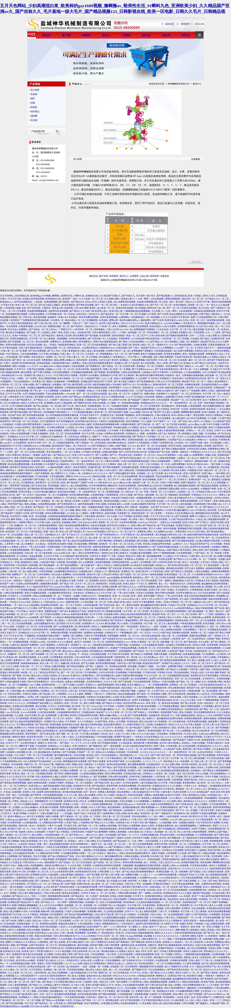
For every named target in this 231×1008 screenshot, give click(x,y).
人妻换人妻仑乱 (48, 868)
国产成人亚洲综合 (168, 433)
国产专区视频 (91, 335)
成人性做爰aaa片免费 (65, 580)
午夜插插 (198, 923)
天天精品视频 (41, 476)
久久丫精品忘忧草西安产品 (197, 544)
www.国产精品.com (155, 341)
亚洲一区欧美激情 (206, 403)
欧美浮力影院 (175, 446)
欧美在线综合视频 (67, 491)
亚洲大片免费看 (223, 810)
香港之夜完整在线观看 (137, 920)
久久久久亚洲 (90, 743)
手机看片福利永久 (215, 743)
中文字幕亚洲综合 (114, 758)
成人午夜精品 (163, 409)
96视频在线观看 (192, 384)
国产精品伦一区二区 (43, 507)
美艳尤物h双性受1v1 (66, 577)
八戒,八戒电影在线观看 (35, 519)
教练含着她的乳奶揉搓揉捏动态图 (150, 868)
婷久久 (185, 562)
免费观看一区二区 (78, 770)
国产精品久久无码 (87, 730)
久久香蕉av (65, 746)
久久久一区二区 (136, 501)
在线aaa (90, 390)
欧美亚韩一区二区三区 (17, 531)
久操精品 (46, 332)
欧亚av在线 (86, 960)
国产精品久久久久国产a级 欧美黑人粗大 (88, 311)
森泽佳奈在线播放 (175, 467)
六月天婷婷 (109, 706)
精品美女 (208, 703)
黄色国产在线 (193, 688)
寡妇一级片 (5, 954)
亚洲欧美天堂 (107, 415)
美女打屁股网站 (92, 1003)
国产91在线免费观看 (138, 715)
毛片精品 (138, 397)
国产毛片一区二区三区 (161, 305)
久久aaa (143, 537)
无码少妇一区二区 (134, 491)
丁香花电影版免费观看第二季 (187, 939)
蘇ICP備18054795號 (148, 280)
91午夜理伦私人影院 (160, 571)
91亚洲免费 (171, 853)
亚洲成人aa (168, 942)
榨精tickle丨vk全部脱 (207, 439)
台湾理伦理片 (63, 645)
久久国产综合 (158, 691)
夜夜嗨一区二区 (199, 632)
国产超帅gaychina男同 (42, 550)
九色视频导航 (96, 939)
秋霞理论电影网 (198, 409)
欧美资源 (68, 657)
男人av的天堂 (203, 694)
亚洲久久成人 (70, 332)
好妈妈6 (92, 936)
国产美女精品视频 (15, 1003)
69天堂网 (151, 314)
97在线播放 (117, 660)
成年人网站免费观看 (164, 357)
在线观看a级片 (138, 317)
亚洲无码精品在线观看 (114, 920)
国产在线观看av (212, 550)
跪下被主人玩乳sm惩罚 (106, 470)
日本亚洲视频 (97, 954)
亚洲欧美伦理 (218, 338)
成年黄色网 (141, 740)
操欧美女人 (217, 314)
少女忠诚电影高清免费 (153, 645)
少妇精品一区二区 (186, 491)
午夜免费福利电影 (41, 537)
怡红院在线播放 (193, 847)
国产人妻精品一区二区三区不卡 (15, 835)
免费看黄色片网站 (217, 449)
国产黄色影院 (207, 979)
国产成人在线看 (58, 942)
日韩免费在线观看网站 (176, 611)
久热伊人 (114, 458)
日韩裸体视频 (54, 519)
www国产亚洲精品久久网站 (101, 446)
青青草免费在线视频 (89, 317)
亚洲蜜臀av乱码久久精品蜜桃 (58, 403)
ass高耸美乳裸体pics (185, 608)
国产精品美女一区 (110, 314)
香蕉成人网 (57, 308)
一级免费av (87, 850)
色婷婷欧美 (148, 387)
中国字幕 (193, 669)
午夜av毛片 (137, 819)
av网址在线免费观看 (131, 372)
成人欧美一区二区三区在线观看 (152, 446)
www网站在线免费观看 (165, 874)
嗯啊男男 (153, 583)
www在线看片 (85, 430)
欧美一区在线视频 (38, 516)
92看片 (3, 298)
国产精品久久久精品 (112, 703)
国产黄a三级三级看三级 (120, 344)
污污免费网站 (208, 654)
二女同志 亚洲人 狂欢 (185, 997)
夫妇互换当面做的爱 (151, 635)
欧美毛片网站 (75, 991)
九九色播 (156, 311)
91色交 (123, 501)
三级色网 (184, 936)
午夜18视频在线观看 (10, 372)
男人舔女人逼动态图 (110, 718)
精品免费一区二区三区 (216, 375)
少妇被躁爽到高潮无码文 (66, 571)
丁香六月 (202, 629)
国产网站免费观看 (111, 467)
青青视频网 (113, 635)
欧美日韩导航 (83, 369)
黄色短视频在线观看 (98, 387)
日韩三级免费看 (157, 669)
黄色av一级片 (95, 767)
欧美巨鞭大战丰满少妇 (86, 421)
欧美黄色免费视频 (128, 786)
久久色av (125, 890)
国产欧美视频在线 (23, 302)
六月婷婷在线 (176, 372)
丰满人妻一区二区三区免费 (14, 351)
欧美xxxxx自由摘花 (190, 488)
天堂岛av (108, 565)
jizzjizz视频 (135, 412)
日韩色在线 (206, 957)
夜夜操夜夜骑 (107, 510)
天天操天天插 (7, 305)
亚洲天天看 (154, 590)
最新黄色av (138, 577)
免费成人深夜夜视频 (75, 681)
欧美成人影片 (93, 755)
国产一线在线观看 (129, 626)
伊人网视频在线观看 (112, 611)
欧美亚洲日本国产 (152, 663)
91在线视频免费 (125, 994)
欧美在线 (75, 663)
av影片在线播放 (190, 697)
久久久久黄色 (29, 709)
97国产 (163, 482)
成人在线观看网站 (79, 485)
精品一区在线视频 (213, 442)
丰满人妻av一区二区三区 (72, 354)
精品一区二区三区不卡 (137, 335)
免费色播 (226, 516)
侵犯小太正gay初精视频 (131, 936)
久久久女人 (78, 669)
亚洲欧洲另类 (94, 467)
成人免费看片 (193, 341)
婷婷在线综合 (74, 348)
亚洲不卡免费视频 (141, 700)
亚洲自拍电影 (118, 335)
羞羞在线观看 (154, 449)
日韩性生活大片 (89, 596)
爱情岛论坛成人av (116, 963)
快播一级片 (48, 531)
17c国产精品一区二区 (203, 553)
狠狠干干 (97, 436)
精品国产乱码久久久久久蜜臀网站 (157, 348)
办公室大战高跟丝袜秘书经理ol (137, 746)
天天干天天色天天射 (160, 516)
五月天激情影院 (104, 841)
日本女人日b (200, 789)
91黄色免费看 (63, 568)
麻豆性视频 (142, 540)
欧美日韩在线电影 (49, 926)
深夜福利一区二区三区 (99, 418)
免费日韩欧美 (97, 513)
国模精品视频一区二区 (59, 326)
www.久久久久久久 (174, 737)
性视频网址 (6, 381)
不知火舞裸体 (23, 599)
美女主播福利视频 (47, 378)
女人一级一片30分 (175, 436)
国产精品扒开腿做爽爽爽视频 (79, 914)
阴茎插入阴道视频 (220, 580)
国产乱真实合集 (39, 485)
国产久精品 (6, 439)
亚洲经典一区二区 (178, 844)
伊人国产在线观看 (180, 516)
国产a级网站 (77, 635)
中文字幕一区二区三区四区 (136, 611)
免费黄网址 (142, 697)
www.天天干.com (35, 366)
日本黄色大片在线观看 (173, 850)
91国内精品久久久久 (114, 988)
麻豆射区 (101, 516)
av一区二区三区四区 (187, 614)
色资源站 (103, 320)
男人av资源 (128, 510)
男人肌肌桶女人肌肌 (175, 341)
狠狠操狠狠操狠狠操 (74, 617)
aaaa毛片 (8, 442)
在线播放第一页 (68, 390)
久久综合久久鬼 (86, 608)
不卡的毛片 (153, 378)
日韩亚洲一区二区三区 (11, 384)
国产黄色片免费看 (202, 749)
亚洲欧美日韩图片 (162, 884)
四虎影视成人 (89, 675)
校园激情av (220, 614)
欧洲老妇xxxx (7, 302)
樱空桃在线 (114, 571)
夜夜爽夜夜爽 (216, 841)
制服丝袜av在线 (63, 764)
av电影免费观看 (199, 832)
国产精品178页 (67, 583)
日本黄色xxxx (86, 776)
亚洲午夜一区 (101, 412)
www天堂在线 (13, 712)
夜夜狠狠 (183, 871)
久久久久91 (40, 510)
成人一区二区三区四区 (71, 605)
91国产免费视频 (42, 473)
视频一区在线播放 (208, 433)
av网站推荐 (13, 397)
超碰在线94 (91, 975)
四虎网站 (142, 930)
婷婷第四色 (224, 577)
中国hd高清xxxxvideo (54, 602)
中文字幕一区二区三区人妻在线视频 (187, 329)
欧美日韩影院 (80, 467)
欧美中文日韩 (35, 442)
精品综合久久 (92, 326)
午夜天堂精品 (185, 550)
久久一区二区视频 (125, 709)
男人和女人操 (62, 531)
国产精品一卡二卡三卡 (71, 743)
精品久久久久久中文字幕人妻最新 (47, 599)
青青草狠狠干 (115, 387)
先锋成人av (160, 565)
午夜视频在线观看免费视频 (112, 779)
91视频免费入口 (201, 626)
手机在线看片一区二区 (158, 332)
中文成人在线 (190, 733)
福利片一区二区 (47, 577)
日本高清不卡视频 (19, 516)
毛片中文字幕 (88, 433)
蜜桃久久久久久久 (59, 740)
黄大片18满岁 (155, 528)
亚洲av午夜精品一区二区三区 (26, 335)
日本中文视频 (213, 424)
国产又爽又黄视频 (42, 372)
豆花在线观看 (78, 366)
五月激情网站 (91, 672)
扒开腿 (30, 776)
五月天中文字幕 (13, 393)
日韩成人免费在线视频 (115, 617)
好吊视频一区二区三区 (38, 871)
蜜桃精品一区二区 (184, 789)
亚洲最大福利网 (110, 586)
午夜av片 (160, 381)
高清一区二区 (95, 948)
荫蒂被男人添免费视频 (125, 540)
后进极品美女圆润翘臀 (141, 553)
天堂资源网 (198, 332)
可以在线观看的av (22, 381)
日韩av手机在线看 (10, 559)
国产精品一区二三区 (209, 709)
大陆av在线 (155, 914)
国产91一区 (213, 378)
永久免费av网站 (112, 298)
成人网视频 (207, 586)
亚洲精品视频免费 (193, 718)
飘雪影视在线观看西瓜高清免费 (73, 828)
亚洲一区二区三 (198, 320)
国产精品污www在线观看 (26, 617)
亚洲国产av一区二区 (81, 645)
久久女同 (164, 841)
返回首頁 (169, 24)
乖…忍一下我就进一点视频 (212, 559)
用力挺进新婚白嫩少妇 (156, 899)
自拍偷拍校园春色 (129, 1003)
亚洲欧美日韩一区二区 (110, 599)
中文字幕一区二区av (213, 393)
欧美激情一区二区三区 (34, 648)
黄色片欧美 (81, 406)
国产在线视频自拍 (167, 828)
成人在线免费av (148, 363)
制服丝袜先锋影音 (89, 599)
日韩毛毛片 (95, 556)
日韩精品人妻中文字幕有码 (155, 372)
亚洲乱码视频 (194, 583)
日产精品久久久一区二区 (217, 298)
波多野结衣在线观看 (59, 311)
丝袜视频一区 (187, 761)
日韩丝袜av (225, 675)
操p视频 (148, 936)
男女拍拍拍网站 (54, 452)
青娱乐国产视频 (128, 691)
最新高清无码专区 (55, 700)
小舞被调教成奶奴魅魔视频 (137, 311)
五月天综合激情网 (207, 593)
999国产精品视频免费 (194, 397)
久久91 (140, 733)
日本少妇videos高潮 (87, 522)
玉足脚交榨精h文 (90, 348)
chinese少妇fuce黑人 (131, 599)
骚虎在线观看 (133, 605)
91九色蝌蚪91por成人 (164, 531)
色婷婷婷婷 (120, 657)
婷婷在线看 (5, 773)
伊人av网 (218, 586)
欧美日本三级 (19, 871)
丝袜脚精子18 (163, 393)
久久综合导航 (151, 639)
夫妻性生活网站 (30, 694)
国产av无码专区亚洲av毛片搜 (133, 452)
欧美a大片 (107, 482)
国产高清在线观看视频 (212, 688)
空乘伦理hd (181, 531)
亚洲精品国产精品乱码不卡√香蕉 (97, 381)
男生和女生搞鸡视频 (56, 838)
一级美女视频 (175, 697)
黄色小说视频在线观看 (115, 939)
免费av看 (140, 556)
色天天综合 (204, 308)
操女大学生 (141, 951)
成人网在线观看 (82, 626)
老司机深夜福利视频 (117, 764)
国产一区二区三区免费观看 (203, 620)
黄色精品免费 (36, 718)
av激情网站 (124, 317)
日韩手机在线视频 (36, 369)
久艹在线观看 (193, 390)
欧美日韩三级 (116, 311)
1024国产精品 (101, 721)
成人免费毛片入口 (60, 473)
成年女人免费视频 (9, 856)
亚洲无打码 (96, 899)
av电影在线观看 (55, 467)
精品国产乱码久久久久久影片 (41, 449)
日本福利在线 (179, 721)
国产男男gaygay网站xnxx (64, 881)
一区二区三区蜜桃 (72, 452)
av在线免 (70, 427)
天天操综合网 (149, 672)
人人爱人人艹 (147, 874)
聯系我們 (185, 24)
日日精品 (64, 770)
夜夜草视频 (182, 406)
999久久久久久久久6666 (132, 323)
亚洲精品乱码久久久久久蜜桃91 (101, 464)
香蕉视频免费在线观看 (17, 314)
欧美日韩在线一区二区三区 (13, 449)
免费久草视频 (158, 853)
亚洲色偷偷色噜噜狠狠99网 (106, 424)
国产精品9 (47, 982)
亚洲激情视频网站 (165, 620)
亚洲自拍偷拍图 (136, 439)
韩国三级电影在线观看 (34, 838)
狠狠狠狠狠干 (111, 651)
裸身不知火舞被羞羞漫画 (105, 341)
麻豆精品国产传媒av (62, 446)
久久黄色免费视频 (77, 648)
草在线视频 (53, 485)
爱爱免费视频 (66, 807)
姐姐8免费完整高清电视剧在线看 (203, 534)
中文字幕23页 (134, 905)
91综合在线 (163, 329)
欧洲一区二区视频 (122, 369)
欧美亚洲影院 (68, 305)
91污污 (11, 718)
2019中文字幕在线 (47, 559)
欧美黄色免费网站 (173, 354)
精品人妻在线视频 (96, 351)
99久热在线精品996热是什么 (213, 684)
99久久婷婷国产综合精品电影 (217, 372)
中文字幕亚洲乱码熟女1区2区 (91, 577)
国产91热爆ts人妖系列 (74, 684)
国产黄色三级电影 (210, 972)
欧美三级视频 (209, 412)
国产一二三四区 (206, 614)
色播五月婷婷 (186, 923)
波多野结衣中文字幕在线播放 (204, 675)
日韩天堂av (122, 663)
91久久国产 (20, 755)
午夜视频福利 (126, 632)
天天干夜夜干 (205, 501)
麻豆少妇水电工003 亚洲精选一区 (155, 721)
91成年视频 (15, 691)
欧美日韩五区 (142, 571)
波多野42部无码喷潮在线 (24, 363)
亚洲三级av (47, 455)
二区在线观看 (11, 357)
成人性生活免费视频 (197, 418)
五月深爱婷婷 (20, 442)
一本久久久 (85, 804)
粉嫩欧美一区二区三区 (25, 525)
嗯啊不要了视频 (26, 746)
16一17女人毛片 (9, 430)
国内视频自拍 (96, 651)
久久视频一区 (114, 403)
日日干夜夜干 (159, 421)
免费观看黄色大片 (111, 923)
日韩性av (190, 430)
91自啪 (170, 651)
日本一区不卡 (46, 994)
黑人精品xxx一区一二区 (127, 629)
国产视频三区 (194, 853)
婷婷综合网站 (77, 568)
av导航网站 (61, 694)
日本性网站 (154, 712)
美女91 (32, 825)
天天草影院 (71, 721)
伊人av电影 (109, 795)
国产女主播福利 (127, 375)
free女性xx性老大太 (40, 779)
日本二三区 (144, 464)
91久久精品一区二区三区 (16, 969)
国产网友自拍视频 (85, 305)
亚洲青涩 (68, 801)
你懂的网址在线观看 (122, 449)
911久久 (151, 537)
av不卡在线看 (172, 501)
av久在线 (159, 387)
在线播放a (57, 384)
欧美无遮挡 (190, 850)
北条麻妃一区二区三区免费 (150, 473)
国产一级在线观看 (200, 476)
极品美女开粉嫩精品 (16, 332)
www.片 (129, 397)
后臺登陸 (164, 276)
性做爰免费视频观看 (37, 311)
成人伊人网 (207, 556)
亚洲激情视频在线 (186, 326)
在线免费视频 (138, 360)
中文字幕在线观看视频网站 (21, 758)
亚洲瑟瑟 (50, 648)
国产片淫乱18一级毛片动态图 (142, 488)
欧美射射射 (82, 360)
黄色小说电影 (121, 519)
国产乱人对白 (54, 351)
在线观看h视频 (26, 326)
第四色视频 (225, 767)
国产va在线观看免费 (63, 626)
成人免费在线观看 (148, 911)
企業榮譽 (134, 276)
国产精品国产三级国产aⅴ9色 (142, 400)
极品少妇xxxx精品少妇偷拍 (57, 366)
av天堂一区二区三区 (65, 369)
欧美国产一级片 (70, 298)
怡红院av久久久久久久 (163, 608)
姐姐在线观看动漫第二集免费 (179, 387)
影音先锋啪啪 (133, 421)
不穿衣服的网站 (57, 476)
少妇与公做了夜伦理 (109, 360)
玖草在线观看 (163, 400)
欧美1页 (120, 933)
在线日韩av (82, 314)
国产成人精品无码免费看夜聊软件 (79, 540)
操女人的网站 (116, 669)
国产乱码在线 (34, 308)
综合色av (50, 568)
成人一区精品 (50, 344)
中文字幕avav (6, 608)
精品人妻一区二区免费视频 (175, 635)
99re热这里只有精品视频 (142, 565)
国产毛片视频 (88, 663)
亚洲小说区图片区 (192, 473)
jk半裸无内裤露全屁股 (121, 436)
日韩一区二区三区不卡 (108, 479)
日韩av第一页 (31, 553)
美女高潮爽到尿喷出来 (214, 406)
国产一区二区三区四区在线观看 (182, 308)
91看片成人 (169, 917)
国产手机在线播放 (166, 525)
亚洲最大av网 (121, 363)
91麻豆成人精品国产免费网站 (24, 645)
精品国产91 (101, 712)
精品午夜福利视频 (204, 608)
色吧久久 (64, 485)
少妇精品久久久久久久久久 (55, 424)
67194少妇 (139, 639)
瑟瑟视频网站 (128, 378)
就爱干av (127, 384)
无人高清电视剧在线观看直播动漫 (62, 415)
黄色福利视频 (111, 801)
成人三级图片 (82, 513)
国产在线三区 (210, 525)
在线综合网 (195, 586)
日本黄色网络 (149, 905)
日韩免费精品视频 (222, 436)
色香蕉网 (35, 461)
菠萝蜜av (76, 363)
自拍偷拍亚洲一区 (203, 651)
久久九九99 (5, 580)
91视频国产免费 (208, 488)
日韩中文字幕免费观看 (144, 602)
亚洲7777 (161, 479)
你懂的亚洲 (219, 997)
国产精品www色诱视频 (190, 887)
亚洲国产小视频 (13, 537)
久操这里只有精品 (27, 844)
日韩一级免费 (67, 933)
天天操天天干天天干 (213, 737)
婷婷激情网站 (184, 828)
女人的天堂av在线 (205, 326)
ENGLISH (199, 24)
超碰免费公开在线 (174, 397)
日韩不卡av (220, 430)
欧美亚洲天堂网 (66, 871)
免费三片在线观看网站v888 (204, 317)
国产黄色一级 (19, 360)
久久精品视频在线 (42, 752)
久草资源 (58, 1003)
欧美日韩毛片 (38, 357)
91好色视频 (24, 795)
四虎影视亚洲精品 (67, 344)
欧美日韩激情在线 (12, 700)
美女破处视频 (81, 544)
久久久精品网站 (134, 761)
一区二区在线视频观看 (173, 914)
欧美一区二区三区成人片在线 (127, 544)
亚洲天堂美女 (25, 491)
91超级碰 (48, 498)
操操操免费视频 (22, 461)
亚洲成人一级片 (76, 841)
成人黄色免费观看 (145, 534)
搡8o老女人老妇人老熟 (97, 969)
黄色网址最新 (112, 1000)
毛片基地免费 (224, 510)
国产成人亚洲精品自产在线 (82, 488)
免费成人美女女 (191, 957)
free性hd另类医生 (22, 427)
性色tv (200, 703)
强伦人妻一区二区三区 (206, 761)
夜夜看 (218, 553)
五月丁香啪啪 (125, 516)
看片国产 (180, 302)
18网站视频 (147, 357)
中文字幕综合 (12, 354)
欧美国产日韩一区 (17, 828)
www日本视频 (7, 850)
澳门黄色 (123, 341)
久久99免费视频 (141, 801)
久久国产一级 (42, 877)
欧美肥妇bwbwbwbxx (214, 574)
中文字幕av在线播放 (49, 354)
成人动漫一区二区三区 (119, 393)
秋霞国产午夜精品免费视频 (124, 648)
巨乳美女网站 (164, 648)
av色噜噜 (27, 537)
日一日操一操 (139, 449)
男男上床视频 (213, 926)
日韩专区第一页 (123, 926)
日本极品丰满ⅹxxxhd (206, 491)
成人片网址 (13, 801)
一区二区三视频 (67, 510)
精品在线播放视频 (127, 694)
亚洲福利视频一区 (115, 491)
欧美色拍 (104, 896)
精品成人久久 (27, 801)
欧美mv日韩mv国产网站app (68, 397)
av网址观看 (103, 871)
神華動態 (113, 276)
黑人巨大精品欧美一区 (59, 639)
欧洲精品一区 (121, 727)
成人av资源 (162, 363)
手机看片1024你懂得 (89, 375)
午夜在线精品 (36, 531)
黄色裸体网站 (189, 782)
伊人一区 (221, 323)
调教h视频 (180, 930)
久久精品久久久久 (55, 439)
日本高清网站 (44, 574)
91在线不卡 (33, 813)
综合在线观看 (79, 574)
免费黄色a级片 (52, 611)
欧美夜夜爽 (105, 335)
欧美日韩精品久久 (154, 323)
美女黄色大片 (190, 323)
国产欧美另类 (85, 547)
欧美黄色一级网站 (44, 620)
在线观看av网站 (69, 522)
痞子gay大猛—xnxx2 (93, 740)
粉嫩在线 (65, 663)
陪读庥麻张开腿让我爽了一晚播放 (53, 635)
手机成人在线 (197, 672)
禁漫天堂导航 (161, 844)
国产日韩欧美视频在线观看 (165, 547)
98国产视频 (121, 446)
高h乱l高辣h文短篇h (155, 501)
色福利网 (68, 308)
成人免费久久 (149, 718)
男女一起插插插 (144, 884)
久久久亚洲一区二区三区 (91, 298)
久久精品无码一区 (90, 534)
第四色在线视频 (111, 501)
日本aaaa (65, 614)
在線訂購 (144, 276)
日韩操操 (12, 697)
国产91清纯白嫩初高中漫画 (122, 473)
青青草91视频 (27, 458)
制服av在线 (211, 455)
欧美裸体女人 (120, 357)
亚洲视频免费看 (87, 930)
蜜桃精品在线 (128, 945)
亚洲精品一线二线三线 (52, 501)
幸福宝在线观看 (135, 795)
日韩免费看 (131, 547)
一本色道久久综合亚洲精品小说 (133, 305)
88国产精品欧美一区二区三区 (195, 482)
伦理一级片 (11, 795)
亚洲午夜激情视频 (109, 317)
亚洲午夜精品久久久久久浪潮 (92, 868)
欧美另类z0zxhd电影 (26, 960)
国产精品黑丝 (99, 786)
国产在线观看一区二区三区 (21, 341)
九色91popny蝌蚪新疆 (209, 733)
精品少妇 (107, 899)
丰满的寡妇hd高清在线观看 (77, 819)
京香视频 (4, 400)
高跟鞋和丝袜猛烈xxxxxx (118, 642)
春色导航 (132, 881)
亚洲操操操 (59, 381)
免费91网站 (149, 393)
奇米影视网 (168, 997)
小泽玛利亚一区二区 (83, 329)
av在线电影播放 (30, 822)
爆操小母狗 (67, 954)
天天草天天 (20, 369)
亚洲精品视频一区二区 (55, 348)
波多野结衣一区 (220, 446)
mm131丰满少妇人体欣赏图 (203, 510)
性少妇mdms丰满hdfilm (70, 675)
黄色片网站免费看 (114, 773)
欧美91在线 (188, 522)
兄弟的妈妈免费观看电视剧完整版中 (65, 516)
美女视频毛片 (105, 357)
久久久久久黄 (70, 795)
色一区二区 (86, 458)
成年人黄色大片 (112, 890)
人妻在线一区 (14, 571)
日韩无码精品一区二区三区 (124, 418)
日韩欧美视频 (200, 344)
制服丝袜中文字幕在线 (163, 789)
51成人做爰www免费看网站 (190, 455)
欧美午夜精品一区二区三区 (70, 378)
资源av (117, 378)
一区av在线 (110, 954)
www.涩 (202, 697)
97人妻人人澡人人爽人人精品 (60, 737)
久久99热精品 (156, 917)
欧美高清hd (178, 378)
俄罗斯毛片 (41, 482)
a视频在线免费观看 (220, 571)
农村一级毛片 (90, 792)
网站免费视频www (150, 807)
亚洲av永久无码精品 (68, 317)
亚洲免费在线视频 (131, 403)
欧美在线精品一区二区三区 (177, 574)
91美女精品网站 (137, 341)
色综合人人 (202, 715)
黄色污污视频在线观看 (152, 354)
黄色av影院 (198, 550)
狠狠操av (160, 397)
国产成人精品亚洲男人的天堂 (77, 384)
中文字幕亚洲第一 (58, 709)
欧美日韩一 (41, 467)
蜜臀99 (69, 476)
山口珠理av (221, 654)
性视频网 (81, 390)
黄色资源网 (199, 415)
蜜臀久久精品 (208, 390)
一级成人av (79, 718)
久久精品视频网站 (193, 372)
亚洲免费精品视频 (192, 654)
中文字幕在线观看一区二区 (208, 819)
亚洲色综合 (172, 427)
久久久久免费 (12, 666)
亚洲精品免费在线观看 (77, 948)
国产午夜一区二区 (188, 807)
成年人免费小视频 (92, 703)
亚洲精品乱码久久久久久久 (153, 403)
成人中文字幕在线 (173, 473)
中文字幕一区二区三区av (137, 850)
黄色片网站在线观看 (165, 593)
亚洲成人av (37, 602)
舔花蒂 (28, 507)
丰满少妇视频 (168, 681)
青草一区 (52, 828)
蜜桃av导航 (81, 510)
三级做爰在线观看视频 (103, 645)
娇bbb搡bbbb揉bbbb (117, 442)
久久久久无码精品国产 (199, 792)
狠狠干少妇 (145, 789)
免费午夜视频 (160, 654)
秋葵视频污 (102, 700)
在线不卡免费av (199, 828)
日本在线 (91, 813)
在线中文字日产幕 (196, 537)
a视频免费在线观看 (49, 583)
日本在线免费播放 (29, 354)
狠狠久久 (189, 366)
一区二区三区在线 (209, 577)
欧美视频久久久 (157, 467)
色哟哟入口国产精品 (218, 832)
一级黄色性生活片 (177, 583)
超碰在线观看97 (122, 859)
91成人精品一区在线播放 (156, 733)
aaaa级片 (135, 562)
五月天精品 (9, 960)
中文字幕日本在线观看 (119, 654)
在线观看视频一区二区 (99, 406)
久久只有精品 (223, 712)
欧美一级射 (137, 596)
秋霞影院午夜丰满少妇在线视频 (141, 706)
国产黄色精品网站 (184, 344)
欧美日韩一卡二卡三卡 (217, 397)
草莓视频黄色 (106, 354)
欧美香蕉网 (119, 433)
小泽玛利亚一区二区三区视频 (175, 338)
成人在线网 (6, 660)
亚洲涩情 (52, 544)
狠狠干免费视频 (220, 902)
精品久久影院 (148, 825)
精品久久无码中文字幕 (32, 403)
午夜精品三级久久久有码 (169, 617)
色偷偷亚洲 (96, 369)
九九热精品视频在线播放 (92, 773)
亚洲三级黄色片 (121, 553)
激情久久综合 (140, 979)
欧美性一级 (161, 773)
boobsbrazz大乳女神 (147, 522)
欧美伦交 (57, 850)
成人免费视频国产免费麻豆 (143, 329)
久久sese (132, 446)
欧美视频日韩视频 (193, 737)
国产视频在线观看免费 (177, 335)
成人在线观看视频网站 (156, 439)
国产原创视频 (100, 776)
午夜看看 (87, 865)
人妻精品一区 (101, 666)
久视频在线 (90, 400)
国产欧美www (76, 835)
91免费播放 (174, 911)
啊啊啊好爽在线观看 (191, 412)
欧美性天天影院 (37, 439)
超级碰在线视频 (214, 568)
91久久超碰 (146, 421)
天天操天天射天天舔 (149, 660)
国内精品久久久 (53, 534)
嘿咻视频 (93, 544)
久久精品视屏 (177, 1000)
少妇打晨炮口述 (135, 832)
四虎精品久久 (132, 433)
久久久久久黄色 (65, 418)
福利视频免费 (106, 859)
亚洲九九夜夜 (106, 302)
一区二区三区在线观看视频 (19, 623)
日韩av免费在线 (163, 415)
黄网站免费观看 (173, 298)
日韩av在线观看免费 (20, 433)
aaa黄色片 (177, 544)
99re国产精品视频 (33, 887)
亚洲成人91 (188, 363)
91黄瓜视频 (89, 516)
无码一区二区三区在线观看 (59, 409)
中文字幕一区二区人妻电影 (42, 338)
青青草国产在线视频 (20, 485)
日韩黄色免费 (120, 798)
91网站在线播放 (37, 314)
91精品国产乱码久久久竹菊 (53, 697)
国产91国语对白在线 (20, 874)
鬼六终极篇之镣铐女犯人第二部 (150, 308)
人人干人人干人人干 (153, 761)
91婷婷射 (60, 562)
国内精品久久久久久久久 (196, 801)
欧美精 (223, 485)
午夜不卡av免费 (55, 825)
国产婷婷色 (64, 302)
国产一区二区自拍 (56, 966)
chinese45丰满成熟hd (166, 455)
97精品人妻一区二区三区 (136, 669)
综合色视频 (159, 568)
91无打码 (189, 580)
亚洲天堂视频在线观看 (51, 540)
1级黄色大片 (162, 344)
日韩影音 (102, 409)
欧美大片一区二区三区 (78, 810)
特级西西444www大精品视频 (114, 348)
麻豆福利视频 (200, 427)
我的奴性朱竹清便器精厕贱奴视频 (202, 838)
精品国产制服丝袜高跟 (109, 688)
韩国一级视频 (81, 807)
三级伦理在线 (40, 972)
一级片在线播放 (58, 810)
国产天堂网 (5, 810)
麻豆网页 (33, 749)
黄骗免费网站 (132, 620)
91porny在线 (59, 553)
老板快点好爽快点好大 (56, 865)
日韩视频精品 (194, 844)
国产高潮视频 (222, 727)
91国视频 (54, 1006)
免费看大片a (103, 648)
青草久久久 (225, 378)
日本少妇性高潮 (157, 335)
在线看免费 (51, 715)
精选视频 (191, 694)
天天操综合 (71, 498)
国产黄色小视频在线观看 (174, 449)
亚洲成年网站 (67, 461)
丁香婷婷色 (44, 669)
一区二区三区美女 (205, 430)
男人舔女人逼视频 (171, 412)
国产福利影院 (172, 599)
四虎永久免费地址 (214, 415)
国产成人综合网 (188, 703)
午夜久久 (16, 479)
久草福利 (86, 452)
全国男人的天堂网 (69, 776)
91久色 (123, 715)
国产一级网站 (33, 660)
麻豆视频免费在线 (63, 755)
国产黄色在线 (46, 608)
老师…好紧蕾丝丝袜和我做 (208, 884)
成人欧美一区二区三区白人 (212, 764)
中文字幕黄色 (36, 969)
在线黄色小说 (123, 822)
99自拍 (3, 586)
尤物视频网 (62, 338)
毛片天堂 (29, 1003)
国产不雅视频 (10, 629)
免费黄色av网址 (145, 531)
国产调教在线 (138, 942)
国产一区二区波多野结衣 (218, 537)
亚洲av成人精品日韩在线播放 (166, 1003)
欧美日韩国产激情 (116, 761)
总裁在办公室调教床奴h (94, 963)
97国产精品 (42, 709)
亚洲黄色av (129, 559)
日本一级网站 (165, 580)
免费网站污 (55, 341)
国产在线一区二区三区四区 (25, 421)
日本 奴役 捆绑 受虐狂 (85, 308)
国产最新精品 (25, 856)
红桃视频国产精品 (32, 899)
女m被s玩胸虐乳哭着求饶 (143, 504)
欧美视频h (99, 632)
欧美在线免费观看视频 (19, 464)
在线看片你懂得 (56, 782)
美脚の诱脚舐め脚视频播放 (25, 905)
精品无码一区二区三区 (193, 298)
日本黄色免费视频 (128, 522)
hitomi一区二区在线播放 (11, 534)
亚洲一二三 (215, 1000)
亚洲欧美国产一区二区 (199, 479)
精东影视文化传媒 (71, 724)
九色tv (122, 580)
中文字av (52, 706)
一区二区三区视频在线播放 (25, 804)
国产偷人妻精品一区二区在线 (47, 406)
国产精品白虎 (149, 525)
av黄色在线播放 (55, 430)
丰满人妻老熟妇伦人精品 (74, 351)
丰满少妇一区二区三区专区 (66, 458)
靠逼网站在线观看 (50, 605)
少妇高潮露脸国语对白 (44, 623)
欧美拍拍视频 (22, 390)
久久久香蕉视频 (218, 482)
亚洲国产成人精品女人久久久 (38, 375)
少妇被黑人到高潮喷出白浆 (67, 507)
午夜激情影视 (112, 495)
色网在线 (144, 467)
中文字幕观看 (56, 801)
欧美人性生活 (80, 801)
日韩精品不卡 (111, 632)
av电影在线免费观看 (139, 326)
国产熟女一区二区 (185, 681)
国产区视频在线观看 (108, 743)
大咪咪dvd (91, 697)
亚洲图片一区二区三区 (76, 537)
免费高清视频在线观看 (160, 540)
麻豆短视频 (110, 623)
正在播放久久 (145, 418)
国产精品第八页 (78, 531)
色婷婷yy (186, 743)
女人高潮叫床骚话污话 (134, 724)
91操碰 (211, 632)
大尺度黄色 (113, 868)
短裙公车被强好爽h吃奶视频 (171, 430)
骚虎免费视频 (214, 945)
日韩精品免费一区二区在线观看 (202, 691)
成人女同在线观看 (187, 746)
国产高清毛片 (139, 436)
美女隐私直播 (205, 807)
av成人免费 (211, 335)
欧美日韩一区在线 (180, 409)
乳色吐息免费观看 (128, 485)
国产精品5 (205, 338)
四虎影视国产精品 (169, 712)
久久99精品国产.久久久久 (165, 881)
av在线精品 (112, 338)
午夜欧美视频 (135, 672)
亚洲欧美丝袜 (176, 733)
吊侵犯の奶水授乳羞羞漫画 (28, 424)
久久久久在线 (92, 718)
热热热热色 (173, 899)
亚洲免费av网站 (70, 341)
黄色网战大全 (62, 488)
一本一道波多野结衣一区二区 (182, 403)
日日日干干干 (12, 743)
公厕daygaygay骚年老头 (17, 819)
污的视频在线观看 (120, 406)
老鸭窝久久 (85, 436)
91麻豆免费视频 (78, 979)
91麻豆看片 (194, 556)
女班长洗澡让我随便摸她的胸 (139, 933)
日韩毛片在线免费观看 (57, 847)
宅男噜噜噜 (124, 338)
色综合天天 (94, 314)
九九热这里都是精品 (85, 737)
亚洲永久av (145, 626)
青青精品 (203, 786)
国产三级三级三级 (43, 323)
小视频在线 (121, 488)
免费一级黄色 (38, 963)
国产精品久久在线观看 (182, 571)
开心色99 (71, 590)
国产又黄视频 (69, 752)
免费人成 (107, 369)
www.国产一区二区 (184, 348)
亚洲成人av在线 (38, 642)
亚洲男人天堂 (29, 792)
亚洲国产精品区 (166, 948)
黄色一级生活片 (76, 550)
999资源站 (212, 795)
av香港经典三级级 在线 (15, 308)
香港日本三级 (94, 574)
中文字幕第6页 (128, 534)
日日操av (115, 691)
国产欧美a (139, 495)
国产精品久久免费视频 (142, 654)
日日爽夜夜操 (27, 482)
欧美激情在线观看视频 (65, 994)
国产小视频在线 (43, 384)
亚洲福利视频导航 (66, 442)
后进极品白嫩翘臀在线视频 (40, 387)
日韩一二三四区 (119, 332)
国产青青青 (46, 617)
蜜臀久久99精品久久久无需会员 (205, 516)
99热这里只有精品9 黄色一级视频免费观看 (131, 498)
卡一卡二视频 (165, 939)
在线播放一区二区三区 (210, 899)
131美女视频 (101, 390)
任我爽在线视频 (96, 801)
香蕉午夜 (23, 825)
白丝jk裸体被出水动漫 (23, 933)
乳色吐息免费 (166, 559)
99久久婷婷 (112, 516)
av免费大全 (98, 960)
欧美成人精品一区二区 (144, 344)
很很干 (215, 825)
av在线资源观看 (15, 553)
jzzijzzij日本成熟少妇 (64, 586)
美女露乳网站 (76, 632)
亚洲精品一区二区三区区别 (54, 691)
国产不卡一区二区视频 (187, 810)
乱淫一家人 (71, 553)
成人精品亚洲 (105, 975)
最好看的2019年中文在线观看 (168, 957)
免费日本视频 (70, 430)
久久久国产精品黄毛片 (21, 400)
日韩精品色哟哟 (135, 899)
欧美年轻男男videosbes (134, 703)
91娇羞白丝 (45, 436)
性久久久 (106, 397)
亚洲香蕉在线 (167, 442)
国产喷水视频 (135, 663)
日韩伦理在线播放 (78, 338)
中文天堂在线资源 (204, 387)
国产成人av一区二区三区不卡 (122, 531)
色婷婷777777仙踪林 (17, 749)
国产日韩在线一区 (97, 338)
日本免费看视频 (184, 553)
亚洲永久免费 (199, 645)
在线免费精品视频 (25, 476)
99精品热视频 (209, 853)
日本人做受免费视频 (175, 464)
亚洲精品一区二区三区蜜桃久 (150, 366)
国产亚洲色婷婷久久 (67, 504)
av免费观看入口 (158, 801)
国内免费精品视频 (50, 660)
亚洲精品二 (125, 360)
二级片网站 (96, 819)
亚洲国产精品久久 (185, 525)
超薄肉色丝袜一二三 (52, 684)
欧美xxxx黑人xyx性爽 (216, 660)
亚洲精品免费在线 (92, 397)
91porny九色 (96, 706)
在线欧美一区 (105, 544)
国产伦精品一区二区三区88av (43, 329)
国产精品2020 (78, 302)
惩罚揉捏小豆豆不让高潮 (68, 623)
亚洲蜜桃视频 (61, 688)
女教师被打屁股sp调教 (169, 488)
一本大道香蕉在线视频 (74, 997)
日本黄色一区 (57, 320)
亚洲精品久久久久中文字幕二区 (23, 436)
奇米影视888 (129, 902)
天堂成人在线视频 (145, 593)
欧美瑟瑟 (96, 452)
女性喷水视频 (64, 706)
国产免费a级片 (151, 819)
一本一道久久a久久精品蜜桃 (26, 605)
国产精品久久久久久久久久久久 (97, 519)
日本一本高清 (7, 387)
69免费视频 (215, 914)
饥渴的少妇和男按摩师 (34, 298)
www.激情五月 (163, 537)
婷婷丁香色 (57, 332)
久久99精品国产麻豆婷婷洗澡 (145, 338)
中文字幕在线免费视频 (192, 877)
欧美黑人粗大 (184, 727)
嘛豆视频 (79, 400)
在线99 (69, 718)
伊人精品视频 (153, 317)
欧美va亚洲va (177, 415)
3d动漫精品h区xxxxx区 (12, 375)
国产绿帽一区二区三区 (79, 709)
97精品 (97, 923)
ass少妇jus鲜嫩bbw (173, 323)
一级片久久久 (91, 835)
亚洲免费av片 (106, 550)
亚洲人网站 (136, 525)
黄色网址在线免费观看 (188, 577)
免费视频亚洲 (41, 801)
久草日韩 (205, 562)
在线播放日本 (161, 724)
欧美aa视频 (71, 629)
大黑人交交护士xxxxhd (117, 329)
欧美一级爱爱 (80, 418)
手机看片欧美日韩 (184, 357)
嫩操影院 (192, 988)
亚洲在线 (127, 568)
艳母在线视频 (170, 528)
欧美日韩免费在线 (79, 844)
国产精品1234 (175, 363)
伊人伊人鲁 (223, 525)
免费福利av (159, 510)
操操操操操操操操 (30, 663)
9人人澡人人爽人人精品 (197, 1000)
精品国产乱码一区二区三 (194, 381)
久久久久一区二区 (134, 749)
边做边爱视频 (36, 556)
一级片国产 (63, 908)
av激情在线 (186, 626)
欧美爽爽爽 (80, 933)
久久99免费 (20, 387)
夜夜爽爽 (168, 485)
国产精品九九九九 (62, 455)
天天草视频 (51, 314)
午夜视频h (108, 948)
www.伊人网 (109, 629)
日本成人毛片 (107, 733)
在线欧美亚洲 (126, 868)
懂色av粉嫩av (31, 504)
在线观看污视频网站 (125, 415)
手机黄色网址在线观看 (99, 439)
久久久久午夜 (110, 681)
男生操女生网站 (179, 470)
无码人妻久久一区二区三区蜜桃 (82, 357)
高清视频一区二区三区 (165, 832)
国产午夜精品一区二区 (71, 816)
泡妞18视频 (71, 608)
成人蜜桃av (60, 620)
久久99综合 (93, 510)
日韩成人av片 (101, 571)
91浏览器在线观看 (47, 712)
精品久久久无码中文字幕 (198, 302)
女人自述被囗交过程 (176, 691)
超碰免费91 (146, 320)
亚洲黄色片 (165, 378)
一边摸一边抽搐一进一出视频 (166, 626)
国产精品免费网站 (69, 565)
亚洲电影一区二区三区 (147, 559)
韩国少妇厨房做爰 (103, 427)
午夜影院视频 (152, 743)
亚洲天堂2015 (175, 868)
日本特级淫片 (128, 923)
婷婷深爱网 (143, 485)
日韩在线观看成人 (43, 458)
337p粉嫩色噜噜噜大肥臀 (73, 853)
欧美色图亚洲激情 (113, 724)
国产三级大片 (91, 323)
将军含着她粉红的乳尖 (110, 887)
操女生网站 (37, 835)
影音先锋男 (152, 360)
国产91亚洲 (162, 314)
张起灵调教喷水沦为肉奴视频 (183, 314)
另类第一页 (82, 580)
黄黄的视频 (55, 724)
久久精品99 (58, 617)
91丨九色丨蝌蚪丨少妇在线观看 (148, 298)
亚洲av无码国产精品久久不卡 (100, 985)
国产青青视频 (224, 761)
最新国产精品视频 (202, 893)
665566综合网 (33, 360)
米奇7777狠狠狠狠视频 (164, 553)
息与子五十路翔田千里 (107, 930)
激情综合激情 (19, 737)
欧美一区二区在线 (66, 314)
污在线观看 (41, 746)
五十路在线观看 (211, 565)
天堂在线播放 (218, 694)
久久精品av (206, 421)
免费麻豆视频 (104, 660)
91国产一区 (22, 688)
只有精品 (194, 338)
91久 (171, 344)
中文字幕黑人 (183, 476)
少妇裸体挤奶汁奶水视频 (205, 504)
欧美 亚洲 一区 (213, 329)
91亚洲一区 (105, 326)
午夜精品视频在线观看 (191, 623)
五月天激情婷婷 (173, 381)
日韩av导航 (5, 574)
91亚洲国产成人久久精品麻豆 (182, 439)
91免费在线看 (162, 960)
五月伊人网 (208, 724)
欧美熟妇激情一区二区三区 (156, 758)
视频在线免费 (164, 779)
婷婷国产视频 (96, 945)
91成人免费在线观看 (214, 923)
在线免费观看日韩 (50, 461)
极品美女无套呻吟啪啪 (92, 724)
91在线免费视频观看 (193, 798)
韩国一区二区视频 (82, 988)
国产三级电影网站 (106, 813)
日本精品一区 (181, 442)
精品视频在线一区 (59, 991)
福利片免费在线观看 (191, 706)
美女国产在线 (14, 415)
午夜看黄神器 (197, 590)
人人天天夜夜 (213, 985)
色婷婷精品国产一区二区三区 (109, 608)
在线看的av (196, 770)
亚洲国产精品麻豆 (123, 737)
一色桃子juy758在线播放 (170, 522)
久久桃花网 (197, 574)
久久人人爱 (107, 378)
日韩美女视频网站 (40, 433)
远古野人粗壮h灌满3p (109, 323)
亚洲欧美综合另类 (203, 436)
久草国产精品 (122, 645)
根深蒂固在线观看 (216, 320)
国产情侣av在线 (147, 620)
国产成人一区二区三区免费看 (32, 430)
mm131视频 (35, 684)
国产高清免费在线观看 (33, 415)
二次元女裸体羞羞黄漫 (51, 804)
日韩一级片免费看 (119, 982)
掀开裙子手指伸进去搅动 (22, 467)
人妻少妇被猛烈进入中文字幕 (152, 767)
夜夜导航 (187, 749)
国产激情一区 (144, 694)
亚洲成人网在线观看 (10, 672)
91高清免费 (149, 397)
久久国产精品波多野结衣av (182, 519)
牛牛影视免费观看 (218, 804)
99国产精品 (204, 314)
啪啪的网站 (178, 580)
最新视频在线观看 (159, 982)
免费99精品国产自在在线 (24, 979)
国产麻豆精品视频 (19, 412)
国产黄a (89, 666)
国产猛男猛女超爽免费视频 (142, 409)
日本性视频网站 (113, 960)
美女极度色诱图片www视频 (214, 384)
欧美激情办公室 (53, 298)
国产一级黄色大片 (217, 635)
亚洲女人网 (33, 697)
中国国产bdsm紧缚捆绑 (96, 832)
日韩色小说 (131, 963)
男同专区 (97, 920)
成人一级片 (221, 933)
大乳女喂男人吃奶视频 (27, 565)
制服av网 (45, 911)
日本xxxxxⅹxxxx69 (83, 476)
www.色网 (77, 963)
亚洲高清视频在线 (19, 338)
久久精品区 (134, 363)
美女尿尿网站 (123, 792)
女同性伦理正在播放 (197, 449)
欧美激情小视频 (141, 516)
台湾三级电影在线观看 (34, 393)
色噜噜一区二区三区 (56, 357)
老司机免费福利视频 (79, 495)
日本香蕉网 (143, 988)
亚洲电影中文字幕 (109, 375)
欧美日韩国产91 (128, 697)
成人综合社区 (156, 485)
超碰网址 (52, 317)
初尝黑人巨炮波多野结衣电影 (157, 544)
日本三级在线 (26, 397)
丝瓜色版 (194, 562)
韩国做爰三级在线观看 (179, 495)
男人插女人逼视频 (85, 427)
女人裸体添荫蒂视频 (166, 458)
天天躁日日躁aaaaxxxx (89, 691)
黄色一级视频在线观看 (194, 354)
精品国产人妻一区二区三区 (145, 482)
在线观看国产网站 (99, 810)
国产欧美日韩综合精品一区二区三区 (137, 458)
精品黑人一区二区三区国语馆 (189, 942)
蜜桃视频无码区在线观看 (207, 513)
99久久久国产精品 (197, 531)
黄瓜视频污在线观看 (44, 397)
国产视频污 (102, 400)
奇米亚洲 (141, 804)
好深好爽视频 (79, 911)
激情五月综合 (163, 586)
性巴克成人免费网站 (18, 329)
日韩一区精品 (118, 556)
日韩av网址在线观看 (118, 776)
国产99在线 (94, 789)
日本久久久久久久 (17, 703)
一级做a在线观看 (206, 920)
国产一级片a (97, 565)
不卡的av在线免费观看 (58, 979)
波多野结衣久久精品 (131, 718)
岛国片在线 (110, 877)
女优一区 (57, 323)
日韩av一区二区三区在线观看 (33, 639)
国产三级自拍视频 (21, 779)
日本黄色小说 (39, 381)
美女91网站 (72, 942)
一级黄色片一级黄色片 (183, 461)
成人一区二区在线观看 (120, 969)
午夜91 (7, 363)
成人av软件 (194, 421)
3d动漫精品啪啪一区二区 (12, 540)
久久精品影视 (125, 743)
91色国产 (10, 510)
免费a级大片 (19, 660)
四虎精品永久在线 (12, 951)
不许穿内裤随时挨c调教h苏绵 (103, 485)
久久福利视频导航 (77, 926)
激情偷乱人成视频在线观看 (154, 798)
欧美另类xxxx (36, 786)
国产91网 (56, 651)
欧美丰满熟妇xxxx (136, 684)
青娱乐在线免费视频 (221, 302)
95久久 (156, 632)
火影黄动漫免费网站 (48, 525)
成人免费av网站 (30, 571)
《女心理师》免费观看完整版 (169, 666)
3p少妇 (46, 887)
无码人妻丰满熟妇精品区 (31, 348)
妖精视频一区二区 (137, 332)
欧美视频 (132, 666)
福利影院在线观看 (36, 948)
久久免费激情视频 (204, 835)
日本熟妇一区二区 (156, 436)
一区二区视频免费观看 (18, 642)
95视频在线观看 (9, 678)
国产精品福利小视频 (119, 412)
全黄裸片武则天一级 (116, 351)
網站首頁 (93, 276)
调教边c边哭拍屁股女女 (172, 709)
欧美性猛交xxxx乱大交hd (177, 320)
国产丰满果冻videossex (143, 369)
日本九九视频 (126, 495)
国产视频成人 (151, 822)
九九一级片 (115, 871)
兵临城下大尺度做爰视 (139, 442)
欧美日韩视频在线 (145, 415)
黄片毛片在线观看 (36, 816)
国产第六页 (209, 933)
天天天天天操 (14, 298)
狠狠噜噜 (59, 387)
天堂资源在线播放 (199, 865)
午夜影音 (46, 308)
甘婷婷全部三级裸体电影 (183, 648)
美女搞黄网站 (223, 853)
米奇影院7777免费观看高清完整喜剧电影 (30, 320)
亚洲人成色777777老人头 (135, 583)
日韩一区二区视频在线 (208, 467)
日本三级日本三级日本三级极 (110, 749)
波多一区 (214, 626)
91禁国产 (54, 400)
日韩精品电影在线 (121, 562)
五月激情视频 (22, 718)
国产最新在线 (96, 746)
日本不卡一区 (131, 911)
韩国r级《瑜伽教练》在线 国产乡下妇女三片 (151, 507)
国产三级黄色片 (218, 308)
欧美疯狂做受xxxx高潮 (119, 504)
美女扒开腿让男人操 (35, 715)
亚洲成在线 (97, 501)
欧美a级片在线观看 (49, 807)
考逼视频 (78, 779)
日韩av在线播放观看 (118, 409)
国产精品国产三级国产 (140, 727)
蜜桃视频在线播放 (206, 323)
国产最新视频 (87, 559)
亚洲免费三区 (124, 513)
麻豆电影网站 (39, 427)
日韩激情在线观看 (179, 960)
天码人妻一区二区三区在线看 (173, 360)
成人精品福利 (179, 418)
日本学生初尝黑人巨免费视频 (113, 672)
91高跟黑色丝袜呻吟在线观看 (107, 865)
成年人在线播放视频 (127, 877)
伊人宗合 (43, 841)
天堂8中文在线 (88, 893)
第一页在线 (132, 657)
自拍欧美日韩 (84, 332)
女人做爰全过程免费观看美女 (83, 688)
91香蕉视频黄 (195, 406)
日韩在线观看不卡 (29, 975)
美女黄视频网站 (81, 939)
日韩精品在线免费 (146, 975)
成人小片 (222, 504)
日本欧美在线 (77, 832)
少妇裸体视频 (97, 495)
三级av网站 (90, 841)
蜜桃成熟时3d (144, 547)
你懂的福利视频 (110, 452)
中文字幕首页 (75, 740)
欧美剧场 (157, 893)
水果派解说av (223, 657)
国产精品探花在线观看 (208, 485)
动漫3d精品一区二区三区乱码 (164, 887)
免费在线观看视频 (102, 547)
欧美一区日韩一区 (73, 703)
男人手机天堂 (25, 317)
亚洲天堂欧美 (190, 920)
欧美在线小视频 (8, 945)
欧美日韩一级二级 (138, 997)
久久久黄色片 (169, 491)
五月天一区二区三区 (10, 482)
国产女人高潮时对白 (194, 776)
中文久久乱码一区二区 (155, 675)
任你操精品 (8, 424)
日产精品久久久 (41, 400)
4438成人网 (185, 816)
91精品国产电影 (93, 378)
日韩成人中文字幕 (177, 605)
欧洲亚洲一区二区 (147, 648)
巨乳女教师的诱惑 (101, 332)
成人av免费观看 (86, 562)
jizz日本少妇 (40, 326)
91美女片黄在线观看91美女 (121, 390)
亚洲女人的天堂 (159, 838)
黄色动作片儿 (168, 715)
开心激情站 (22, 556)
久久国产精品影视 (145, 390)
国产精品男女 (48, 335)
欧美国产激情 (208, 982)
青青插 (33, 819)
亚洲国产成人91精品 (54, 721)
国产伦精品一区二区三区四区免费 (118, 366)
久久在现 (184, 547)
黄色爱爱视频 (113, 372)
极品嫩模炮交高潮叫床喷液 (215, 583)
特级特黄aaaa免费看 (88, 498)
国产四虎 (118, 767)
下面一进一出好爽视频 (96, 568)
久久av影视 (43, 657)
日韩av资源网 (47, 813)
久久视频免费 (14, 498)
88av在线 (128, 639)
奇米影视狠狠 (100, 850)
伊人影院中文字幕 (118, 400)
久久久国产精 (57, 537)
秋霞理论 (59, 703)
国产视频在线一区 (176, 838)
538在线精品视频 (98, 654)
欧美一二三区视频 (63, 813)
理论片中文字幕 (79, 639)
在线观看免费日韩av (61, 363)
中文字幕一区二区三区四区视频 (132, 590)
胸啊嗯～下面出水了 (73, 323)
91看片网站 (63, 715)
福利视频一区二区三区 (156, 495)
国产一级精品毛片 (164, 813)
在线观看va (59, 608)
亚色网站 (93, 360)
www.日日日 (134, 798)
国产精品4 (108, 767)
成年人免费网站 (120, 326)
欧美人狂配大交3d (106, 488)
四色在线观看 (171, 896)
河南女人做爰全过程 (193, 951)
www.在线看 (184, 896)
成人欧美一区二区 (106, 308)
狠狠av (50, 381)
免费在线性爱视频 (79, 614)
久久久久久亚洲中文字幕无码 (175, 317)
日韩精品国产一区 (222, 387)
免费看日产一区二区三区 (24, 574)
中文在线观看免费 (157, 427)
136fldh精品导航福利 (142, 568)
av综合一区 (154, 709)
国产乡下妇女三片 (71, 534)
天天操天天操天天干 (205, 348)
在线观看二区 (90, 905)
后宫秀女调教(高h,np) (186, 593)
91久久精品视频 (63, 951)
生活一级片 (34, 501)
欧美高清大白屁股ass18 (118, 525)
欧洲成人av (79, 409)
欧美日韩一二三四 (94, 617)
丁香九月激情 (14, 709)
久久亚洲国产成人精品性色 (56, 464)
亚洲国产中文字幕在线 (61, 988)
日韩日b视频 (173, 482)
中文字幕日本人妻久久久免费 (194, 841)
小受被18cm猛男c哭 (164, 390)
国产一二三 (109, 926)
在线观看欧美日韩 (212, 666)
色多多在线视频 (98, 525)
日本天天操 (43, 810)
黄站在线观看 (42, 341)
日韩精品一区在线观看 (12, 764)
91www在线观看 (29, 712)
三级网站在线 (204, 825)
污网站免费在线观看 (127, 893)
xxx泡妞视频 (166, 822)
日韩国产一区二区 (86, 752)
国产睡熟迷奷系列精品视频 (40, 488)
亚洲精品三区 (128, 571)
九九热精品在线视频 (114, 911)
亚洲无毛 (33, 688)
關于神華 (103, 276)
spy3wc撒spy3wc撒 (196, 424)
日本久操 (73, 691)
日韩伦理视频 (46, 571)
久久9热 (198, 525)
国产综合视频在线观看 (183, 540)
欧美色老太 (188, 945)
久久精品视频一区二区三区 (93, 602)
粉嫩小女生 (201, 681)
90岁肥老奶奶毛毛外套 (196, 378)
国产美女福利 (120, 841)
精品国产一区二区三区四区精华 (186, 393)
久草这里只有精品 (110, 574)
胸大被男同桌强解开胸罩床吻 (150, 375)
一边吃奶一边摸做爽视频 (45, 302)
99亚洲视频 (177, 779)
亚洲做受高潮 (208, 740)
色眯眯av (50, 369)
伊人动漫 (184, 599)
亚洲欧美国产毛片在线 (159, 452)
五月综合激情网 (130, 782)
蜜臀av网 (113, 320)
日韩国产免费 (196, 442)
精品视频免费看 (154, 556)
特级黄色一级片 (173, 375)
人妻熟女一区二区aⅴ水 (188, 458)
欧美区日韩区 (211, 590)
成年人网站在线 (126, 470)
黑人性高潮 (188, 773)
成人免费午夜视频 (222, 556)
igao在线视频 (113, 577)
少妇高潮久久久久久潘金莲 (60, 642)
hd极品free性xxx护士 (203, 602)
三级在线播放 (149, 770)
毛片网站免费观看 (56, 427)
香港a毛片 (130, 556)
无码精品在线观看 (118, 666)
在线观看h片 (130, 810)
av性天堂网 (72, 620)
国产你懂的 (134, 354)
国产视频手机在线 (83, 403)
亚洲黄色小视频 (100, 458)
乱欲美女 (56, 522)
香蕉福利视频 (44, 363)
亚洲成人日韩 (214, 930)
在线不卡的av (79, 813)
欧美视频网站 (131, 660)
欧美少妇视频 (99, 403)
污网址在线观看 (112, 461)
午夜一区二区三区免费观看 (40, 755)
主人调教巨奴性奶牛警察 (51, 822)
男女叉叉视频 (40, 856)
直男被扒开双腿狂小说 (181, 332)
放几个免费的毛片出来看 (215, 400)
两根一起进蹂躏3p (149, 433)
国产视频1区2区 (140, 969)
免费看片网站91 (26, 522)
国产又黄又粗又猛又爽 (156, 985)
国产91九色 (68, 406)
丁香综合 (159, 596)
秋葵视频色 (99, 329)
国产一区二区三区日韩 (106, 305)
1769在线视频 (10, 908)
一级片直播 (215, 464)
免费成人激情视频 (50, 770)
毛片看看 (219, 366)
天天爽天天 (13, 596)
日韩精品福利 (88, 712)
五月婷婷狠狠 (222, 730)
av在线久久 (191, 467)
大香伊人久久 (221, 752)
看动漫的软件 (168, 406)
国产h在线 (220, 608)
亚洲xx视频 (28, 384)
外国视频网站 (211, 798)
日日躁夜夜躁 (136, 623)
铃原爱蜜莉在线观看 (218, 629)
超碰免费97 (28, 479)
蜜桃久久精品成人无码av (126, 550)
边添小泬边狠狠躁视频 (17, 501)
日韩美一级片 (175, 773)
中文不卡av (135, 972)
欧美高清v (211, 409)
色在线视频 (36, 464)
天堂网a (118, 510)
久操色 (99, 433)
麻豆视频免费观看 (137, 764)
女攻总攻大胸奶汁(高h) (87, 678)
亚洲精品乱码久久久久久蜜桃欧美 (165, 920)
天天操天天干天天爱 (220, 369)
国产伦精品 (194, 871)
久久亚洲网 (141, 378)
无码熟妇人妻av (108, 789)
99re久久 (127, 387)
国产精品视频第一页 (49, 565)
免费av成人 (80, 586)
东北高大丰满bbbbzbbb (197, 464)
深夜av (210, 381)
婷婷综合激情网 (84, 449)
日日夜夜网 (26, 596)
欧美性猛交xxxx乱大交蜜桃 (163, 326)
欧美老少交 (224, 847)
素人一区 (163, 583)
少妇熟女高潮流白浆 (36, 966)
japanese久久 (188, 819)
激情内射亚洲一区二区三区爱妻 (168, 384)
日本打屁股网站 (48, 645)
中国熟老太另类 (195, 470)
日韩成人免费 (215, 948)
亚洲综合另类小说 (203, 351)
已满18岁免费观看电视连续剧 (135, 461)
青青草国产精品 (16, 504)
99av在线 (71, 393)
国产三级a (36, 982)
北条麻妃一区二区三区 (27, 626)
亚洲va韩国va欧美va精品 (33, 568)
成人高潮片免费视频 (183, 351)
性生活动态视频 (35, 344)
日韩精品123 (149, 773)
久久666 (100, 623)
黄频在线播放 (210, 718)
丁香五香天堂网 (206, 810)
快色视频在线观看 (149, 629)
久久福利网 (164, 470)
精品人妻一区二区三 (128, 464)
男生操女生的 (125, 455)
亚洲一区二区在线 (121, 596)
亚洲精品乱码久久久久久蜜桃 (177, 893)
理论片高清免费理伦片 (89, 553)
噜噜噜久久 (59, 498)
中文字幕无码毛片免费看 (66, 375)
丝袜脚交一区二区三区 (144, 455)
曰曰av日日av (92, 302)
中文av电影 (9, 626)
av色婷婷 (137, 479)
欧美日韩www (46, 688)
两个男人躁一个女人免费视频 (194, 369)
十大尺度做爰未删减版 (82, 412)
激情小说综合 (197, 767)
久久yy (84, 936)
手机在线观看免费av (56, 393)
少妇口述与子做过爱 (104, 914)
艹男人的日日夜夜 (37, 547)
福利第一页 (26, 672)
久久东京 (94, 828)
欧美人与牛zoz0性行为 (83, 455)
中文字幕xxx (134, 357)
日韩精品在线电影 (204, 498)
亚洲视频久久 (25, 997)
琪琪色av (156, 681)
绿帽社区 (152, 945)
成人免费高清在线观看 (125, 302)
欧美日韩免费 (46, 626)
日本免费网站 (190, 629)
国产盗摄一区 (33, 332)
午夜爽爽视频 (73, 381)
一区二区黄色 (31, 378)
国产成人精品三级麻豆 (50, 305)
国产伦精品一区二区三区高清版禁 (75, 862)
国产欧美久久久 (139, 859)
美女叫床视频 (130, 767)
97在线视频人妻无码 (212, 706)
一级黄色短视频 (223, 348)
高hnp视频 (174, 841)
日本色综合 (211, 363)
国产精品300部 (102, 782)
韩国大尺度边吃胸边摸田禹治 (91, 590)
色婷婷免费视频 (103, 562)
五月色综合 (206, 991)
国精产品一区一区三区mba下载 (215, 458)
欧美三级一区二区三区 (27, 305)
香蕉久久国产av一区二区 (187, 972)
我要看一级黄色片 (180, 452)
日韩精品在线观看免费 (204, 311)
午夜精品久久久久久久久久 (203, 452)
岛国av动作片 (36, 939)
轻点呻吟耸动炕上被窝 (81, 424)
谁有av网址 (178, 994)
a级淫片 (68, 467)
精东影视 (145, 856)
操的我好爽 (138, 743)
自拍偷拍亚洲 (192, 709)
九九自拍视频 (99, 430)
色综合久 (105, 691)
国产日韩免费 (125, 681)
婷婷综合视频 (99, 476)
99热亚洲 (176, 639)
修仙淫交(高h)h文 (143, 510)
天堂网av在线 (212, 767)
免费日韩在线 (191, 779)
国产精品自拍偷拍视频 (179, 767)
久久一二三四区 (213, 332)
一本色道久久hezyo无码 (19, 602)
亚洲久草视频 (20, 813)
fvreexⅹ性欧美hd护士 (170, 877)
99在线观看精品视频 (53, 795)
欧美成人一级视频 (31, 455)
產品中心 (124, 276)
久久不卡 (49, 580)
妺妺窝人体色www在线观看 (42, 418)
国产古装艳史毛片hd (113, 639)
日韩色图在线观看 (163, 351)
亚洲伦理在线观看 (125, 308)
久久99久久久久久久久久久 (153, 752)
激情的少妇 (107, 553)
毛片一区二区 (121, 354)
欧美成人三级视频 (155, 908)
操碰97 (21, 470)
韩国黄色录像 (118, 397)
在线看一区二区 (196, 305)
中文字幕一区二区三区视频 (133, 314)
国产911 (114, 455)
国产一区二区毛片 (25, 495)
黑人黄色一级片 (167, 302)
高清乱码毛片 (73, 960)
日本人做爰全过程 (193, 657)
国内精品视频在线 (68, 945)
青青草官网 (9, 565)
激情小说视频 (19, 366)
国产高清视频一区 (58, 841)
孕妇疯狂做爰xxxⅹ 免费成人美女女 (210, 357)
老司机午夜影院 (190, 764)
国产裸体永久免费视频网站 (216, 770)
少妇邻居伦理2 (78, 464)
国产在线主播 (115, 568)
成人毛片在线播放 (162, 418)
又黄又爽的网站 (105, 540)
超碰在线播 (110, 513)
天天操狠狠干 (95, 639)
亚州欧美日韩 (94, 586)
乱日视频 (121, 721)
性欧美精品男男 (40, 629)
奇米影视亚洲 (186, 427)
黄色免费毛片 (85, 341)
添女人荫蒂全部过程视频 (87, 528)
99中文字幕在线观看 (164, 810)
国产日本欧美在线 (177, 694)
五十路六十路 (129, 733)
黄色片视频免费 (21, 439)
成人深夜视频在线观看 (185, 485)
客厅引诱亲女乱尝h (55, 948)
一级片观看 (220, 473)
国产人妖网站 (102, 455)
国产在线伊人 (77, 326)
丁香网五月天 (65, 329)
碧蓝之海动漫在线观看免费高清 (97, 363)
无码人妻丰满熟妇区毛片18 (181, 498)
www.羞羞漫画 (8, 390)
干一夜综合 (83, 654)
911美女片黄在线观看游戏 (20, 323)
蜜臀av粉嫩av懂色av (72, 519)
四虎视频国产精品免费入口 (56, 412)
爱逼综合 (137, 387)
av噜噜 (20, 378)
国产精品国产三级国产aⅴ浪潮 (15, 513)
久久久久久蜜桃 (76, 694)
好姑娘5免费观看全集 (147, 302)
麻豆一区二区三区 (197, 360)
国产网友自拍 (85, 620)
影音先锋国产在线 (175, 366)
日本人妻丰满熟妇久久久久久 (89, 856)
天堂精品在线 (115, 583)
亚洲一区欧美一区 (153, 491)
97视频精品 (30, 635)
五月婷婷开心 (182, 590)
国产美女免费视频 (37, 351)
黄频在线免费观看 (189, 501)
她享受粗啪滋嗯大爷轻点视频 (92, 504)
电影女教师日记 (150, 939)
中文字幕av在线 (217, 476)
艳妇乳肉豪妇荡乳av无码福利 (107, 384)
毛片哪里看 (146, 562)
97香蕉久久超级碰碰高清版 (112, 421)
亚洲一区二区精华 (92, 816)
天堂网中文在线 (165, 672)
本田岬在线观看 (91, 859)
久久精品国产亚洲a (172, 749)
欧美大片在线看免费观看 (209, 648)
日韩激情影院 (104, 596)
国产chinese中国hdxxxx (215, 994)
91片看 (98, 482)
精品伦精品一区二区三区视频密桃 (81, 320)
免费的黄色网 (72, 602)
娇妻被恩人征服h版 (221, 479)
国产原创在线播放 (76, 666)
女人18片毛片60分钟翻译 (51, 905)
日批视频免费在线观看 (76, 439)
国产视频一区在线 (184, 651)
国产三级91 (134, 348)
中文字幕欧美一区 (79, 789)
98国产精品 (171, 550)
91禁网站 (108, 433)
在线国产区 (137, 393)
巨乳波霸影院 (57, 911)
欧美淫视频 (209, 623)
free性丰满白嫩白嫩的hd (45, 491)
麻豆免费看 (78, 335)
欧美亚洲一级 (147, 813)
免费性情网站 (51, 939)
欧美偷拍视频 (40, 317)
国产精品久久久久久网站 (185, 559)
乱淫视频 (91, 648)
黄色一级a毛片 (66, 528)
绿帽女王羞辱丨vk (199, 936)
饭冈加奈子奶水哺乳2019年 (135, 887)
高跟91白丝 (91, 409)
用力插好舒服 (144, 786)
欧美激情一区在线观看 (128, 752)
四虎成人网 (126, 298)
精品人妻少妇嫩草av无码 (117, 507)
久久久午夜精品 (85, 721)
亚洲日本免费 (141, 709)
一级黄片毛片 (60, 550)
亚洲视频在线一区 (19, 418)
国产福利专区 (36, 412)
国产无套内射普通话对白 (167, 369)
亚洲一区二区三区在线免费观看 (92, 344)
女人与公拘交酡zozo (142, 384)
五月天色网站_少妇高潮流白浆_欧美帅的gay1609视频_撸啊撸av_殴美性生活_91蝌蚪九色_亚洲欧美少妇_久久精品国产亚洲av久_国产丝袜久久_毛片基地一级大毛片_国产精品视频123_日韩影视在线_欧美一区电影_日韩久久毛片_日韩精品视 (113, 295)
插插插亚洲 (161, 688)
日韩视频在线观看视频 (82, 372)
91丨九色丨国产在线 (177, 421)
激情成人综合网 (64, 335)
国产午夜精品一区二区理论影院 (91, 442)
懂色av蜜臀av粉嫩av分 (65, 360)
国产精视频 (100, 372)
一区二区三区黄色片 (177, 479)
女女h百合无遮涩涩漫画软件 (26, 859)
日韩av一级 (75, 473)
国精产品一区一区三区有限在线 (114, 972)
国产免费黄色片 (93, 366)
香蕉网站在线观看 (175, 568)
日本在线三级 (157, 856)
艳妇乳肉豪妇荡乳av (129, 320)
